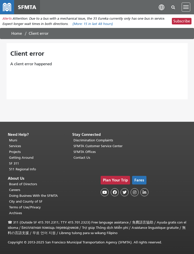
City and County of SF (26, 201)
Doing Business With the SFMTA (33, 196)
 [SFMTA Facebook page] (115, 192)
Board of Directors (23, 184)
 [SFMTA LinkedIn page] (144, 192)
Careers (14, 190)
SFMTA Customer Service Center (98, 146)
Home (16, 33)
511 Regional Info (22, 169)
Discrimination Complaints (93, 140)
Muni (13, 140)
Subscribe (181, 21)
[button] (162, 7)
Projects (15, 152)
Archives (15, 213)
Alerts (7, 18)
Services (15, 146)
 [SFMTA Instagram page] (134, 192)
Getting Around (21, 157)
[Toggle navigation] (186, 7)
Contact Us (81, 157)
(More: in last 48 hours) (92, 24)
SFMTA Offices (84, 152)
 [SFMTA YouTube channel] (104, 192)
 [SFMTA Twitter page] (125, 192)
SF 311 (14, 163)
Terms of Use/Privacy (25, 207)
